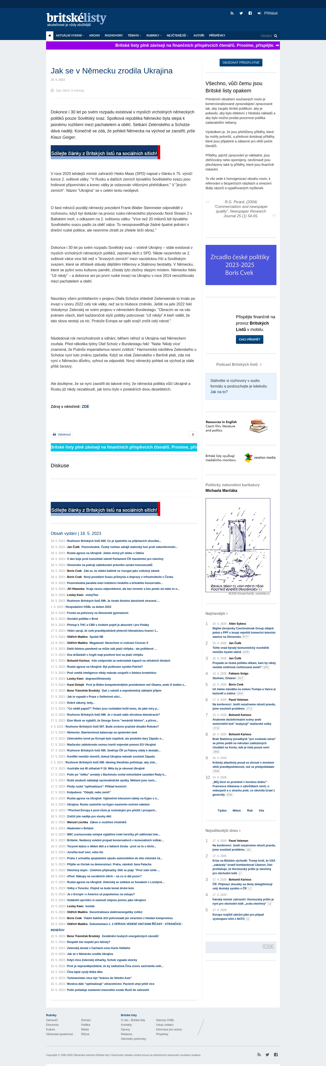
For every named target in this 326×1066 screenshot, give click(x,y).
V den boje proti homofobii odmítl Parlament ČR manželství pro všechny (115, 559)
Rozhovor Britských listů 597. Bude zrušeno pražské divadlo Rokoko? (112, 726)
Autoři (199, 35)
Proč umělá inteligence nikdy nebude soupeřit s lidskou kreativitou (111, 672)
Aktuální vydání (70, 35)
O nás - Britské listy (133, 1020)
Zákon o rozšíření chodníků (108, 822)
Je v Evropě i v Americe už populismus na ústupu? (101, 894)
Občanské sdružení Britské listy (91, 1055)
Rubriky (154, 35)
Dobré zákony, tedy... (81, 702)
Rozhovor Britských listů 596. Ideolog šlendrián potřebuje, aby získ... (111, 762)
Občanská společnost (59, 1034)
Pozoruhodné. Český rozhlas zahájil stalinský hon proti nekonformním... (130, 547)
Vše (261, 810)
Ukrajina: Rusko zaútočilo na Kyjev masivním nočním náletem (108, 804)
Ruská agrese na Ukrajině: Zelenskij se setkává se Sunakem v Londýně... (115, 882)
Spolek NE (96, 636)
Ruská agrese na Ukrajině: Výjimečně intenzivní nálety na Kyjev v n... (113, 798)
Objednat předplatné (241, 62)
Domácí (86, 1020)
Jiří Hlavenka (75, 589)
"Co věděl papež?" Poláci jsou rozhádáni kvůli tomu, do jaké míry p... (113, 708)
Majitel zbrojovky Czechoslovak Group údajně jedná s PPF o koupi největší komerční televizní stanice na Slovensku (244, 633)
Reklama (126, 1034)
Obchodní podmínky (133, 1039)
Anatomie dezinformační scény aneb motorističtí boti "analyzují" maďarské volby (242, 724)
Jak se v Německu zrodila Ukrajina (90, 954)
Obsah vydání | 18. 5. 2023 (76, 533)
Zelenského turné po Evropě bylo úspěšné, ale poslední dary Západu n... (115, 738)
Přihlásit (268, 13)
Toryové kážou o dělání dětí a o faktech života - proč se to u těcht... (111, 846)
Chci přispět (249, 339)
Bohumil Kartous (78, 660)
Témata (134, 35)
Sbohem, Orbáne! (228, 678)
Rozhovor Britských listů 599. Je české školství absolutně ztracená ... (113, 600)
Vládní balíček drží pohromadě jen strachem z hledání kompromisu (128, 918)
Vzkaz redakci (165, 1024)
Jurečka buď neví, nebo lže (85, 852)
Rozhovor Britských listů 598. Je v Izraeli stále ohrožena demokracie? (113, 714)
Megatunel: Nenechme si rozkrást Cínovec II (119, 643)
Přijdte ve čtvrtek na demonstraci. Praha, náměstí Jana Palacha (109, 864)
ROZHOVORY (114, 35)
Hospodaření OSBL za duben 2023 (88, 607)
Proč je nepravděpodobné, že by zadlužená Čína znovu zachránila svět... (115, 966)
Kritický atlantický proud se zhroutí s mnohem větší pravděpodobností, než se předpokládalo (243, 767)
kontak (89, 906)
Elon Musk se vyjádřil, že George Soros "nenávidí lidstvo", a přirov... (112, 720)
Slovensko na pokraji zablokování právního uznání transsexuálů (109, 565)
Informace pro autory (169, 1029)
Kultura (50, 1029)
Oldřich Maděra (77, 636)
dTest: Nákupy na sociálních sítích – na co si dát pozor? (104, 876)
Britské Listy (243, 1024)
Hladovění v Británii (80, 828)
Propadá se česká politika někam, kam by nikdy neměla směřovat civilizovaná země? (244, 665)
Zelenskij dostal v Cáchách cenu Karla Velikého (98, 948)
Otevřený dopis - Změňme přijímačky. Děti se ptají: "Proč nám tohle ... (113, 870)
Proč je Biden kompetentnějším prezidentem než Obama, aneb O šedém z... (136, 684)
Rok (250, 810)
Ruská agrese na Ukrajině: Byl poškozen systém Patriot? (105, 666)
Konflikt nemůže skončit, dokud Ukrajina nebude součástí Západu (111, 756)
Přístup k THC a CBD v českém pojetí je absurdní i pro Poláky (108, 625)
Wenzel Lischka (77, 822)
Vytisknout (62, 434)
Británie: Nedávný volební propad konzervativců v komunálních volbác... (115, 840)
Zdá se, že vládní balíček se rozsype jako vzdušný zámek (121, 571)
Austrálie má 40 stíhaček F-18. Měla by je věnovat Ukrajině (106, 768)
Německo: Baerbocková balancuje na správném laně (102, 732)
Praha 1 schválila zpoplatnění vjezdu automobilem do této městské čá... (114, 858)
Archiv (94, 35)
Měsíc (237, 810)
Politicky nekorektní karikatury (233, 488)
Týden (222, 810)
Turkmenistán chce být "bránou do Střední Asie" (99, 978)
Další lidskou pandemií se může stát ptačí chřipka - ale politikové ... (112, 648)
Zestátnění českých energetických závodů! (130, 936)
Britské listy (79, 20)
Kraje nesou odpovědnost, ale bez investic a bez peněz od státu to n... (132, 589)
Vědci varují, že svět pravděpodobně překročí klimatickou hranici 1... (112, 630)
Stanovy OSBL (165, 1020)
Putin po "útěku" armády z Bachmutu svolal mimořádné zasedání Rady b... (117, 774)
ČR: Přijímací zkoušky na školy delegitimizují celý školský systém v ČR (242, 887)
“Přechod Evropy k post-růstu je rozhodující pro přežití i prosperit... (112, 810)
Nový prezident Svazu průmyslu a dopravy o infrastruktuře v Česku (128, 577)
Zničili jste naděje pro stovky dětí (89, 816)
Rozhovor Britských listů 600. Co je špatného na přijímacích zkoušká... (114, 541)
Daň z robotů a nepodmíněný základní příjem (131, 690)
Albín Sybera (237, 623)
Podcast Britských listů (232, 364)
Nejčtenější (177, 35)
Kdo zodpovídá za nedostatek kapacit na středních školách (131, 660)
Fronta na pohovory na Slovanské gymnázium (97, 613)
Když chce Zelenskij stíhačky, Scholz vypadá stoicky (102, 960)
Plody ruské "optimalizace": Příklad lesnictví (96, 786)
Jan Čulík (73, 547)
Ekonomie (52, 1024)
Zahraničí (52, 1020)
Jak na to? (219, 392)
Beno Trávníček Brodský (83, 690)
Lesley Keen (75, 595)
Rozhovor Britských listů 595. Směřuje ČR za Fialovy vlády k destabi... (113, 750)
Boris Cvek (74, 571)
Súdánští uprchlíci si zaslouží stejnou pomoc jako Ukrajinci (106, 900)
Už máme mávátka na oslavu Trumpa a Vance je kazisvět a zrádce (244, 692)
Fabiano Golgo (238, 673)
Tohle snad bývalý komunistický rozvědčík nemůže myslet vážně (241, 650)
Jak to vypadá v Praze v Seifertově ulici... (94, 696)
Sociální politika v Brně (82, 618)
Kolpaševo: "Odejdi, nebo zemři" (89, 792)
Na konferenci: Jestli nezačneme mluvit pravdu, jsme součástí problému (244, 707)
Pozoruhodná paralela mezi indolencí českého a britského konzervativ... (115, 583)
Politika (85, 1024)
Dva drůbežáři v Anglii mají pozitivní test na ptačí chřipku (105, 654)
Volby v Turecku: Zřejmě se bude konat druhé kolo (100, 888)
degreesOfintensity (98, 678)
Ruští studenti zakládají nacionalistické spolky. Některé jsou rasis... (112, 780)
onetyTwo (91, 595)
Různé (85, 1034)
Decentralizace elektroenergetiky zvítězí (116, 912)
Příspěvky (217, 35)
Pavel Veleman (238, 699)
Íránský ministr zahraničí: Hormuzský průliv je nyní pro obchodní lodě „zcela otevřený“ (243, 902)
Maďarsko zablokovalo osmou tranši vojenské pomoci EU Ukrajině (111, 744)
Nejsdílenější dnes (222, 831)
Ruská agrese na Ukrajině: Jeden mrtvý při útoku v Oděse (105, 553)
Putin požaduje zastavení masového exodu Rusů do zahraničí (108, 990)
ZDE (85, 407)
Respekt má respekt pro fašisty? (88, 942)
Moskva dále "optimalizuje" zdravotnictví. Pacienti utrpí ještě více (110, 984)
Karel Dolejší (75, 684)
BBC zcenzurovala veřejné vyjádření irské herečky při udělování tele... (113, 834)
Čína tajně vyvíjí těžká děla (84, 972)
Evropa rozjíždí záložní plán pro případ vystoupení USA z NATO (238, 917)
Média (85, 1029)
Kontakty (126, 1024)
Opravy (125, 1029)
